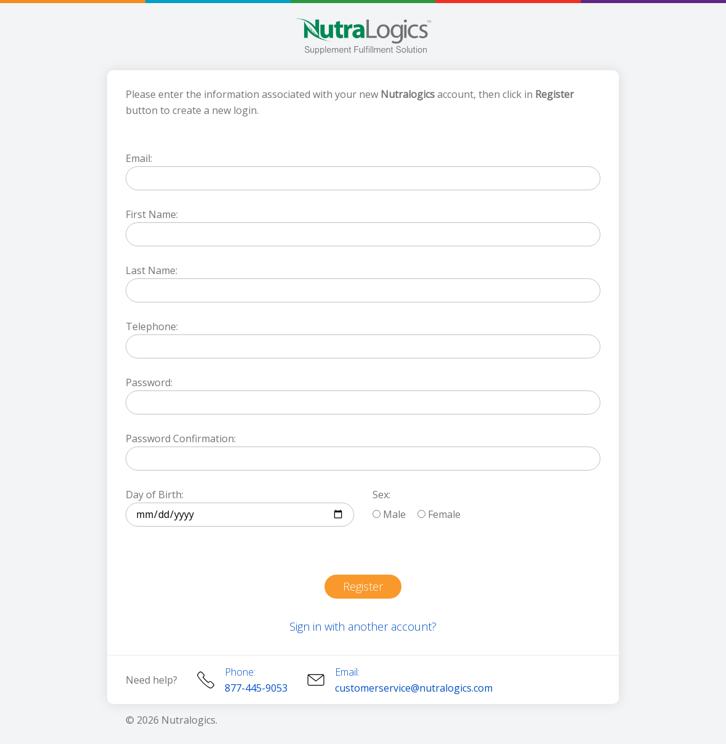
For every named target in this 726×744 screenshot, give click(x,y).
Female (439, 514)
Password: (149, 382)
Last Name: (151, 270)
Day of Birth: (155, 494)
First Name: (152, 214)
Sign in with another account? (363, 626)
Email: (139, 158)
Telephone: (152, 326)
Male (389, 514)
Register (363, 586)
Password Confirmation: (181, 438)
